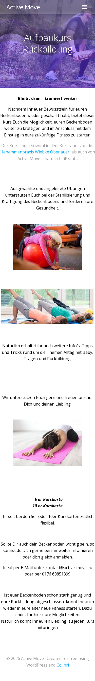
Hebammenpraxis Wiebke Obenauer (34, 152)
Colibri (62, 665)
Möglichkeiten (65, 614)
